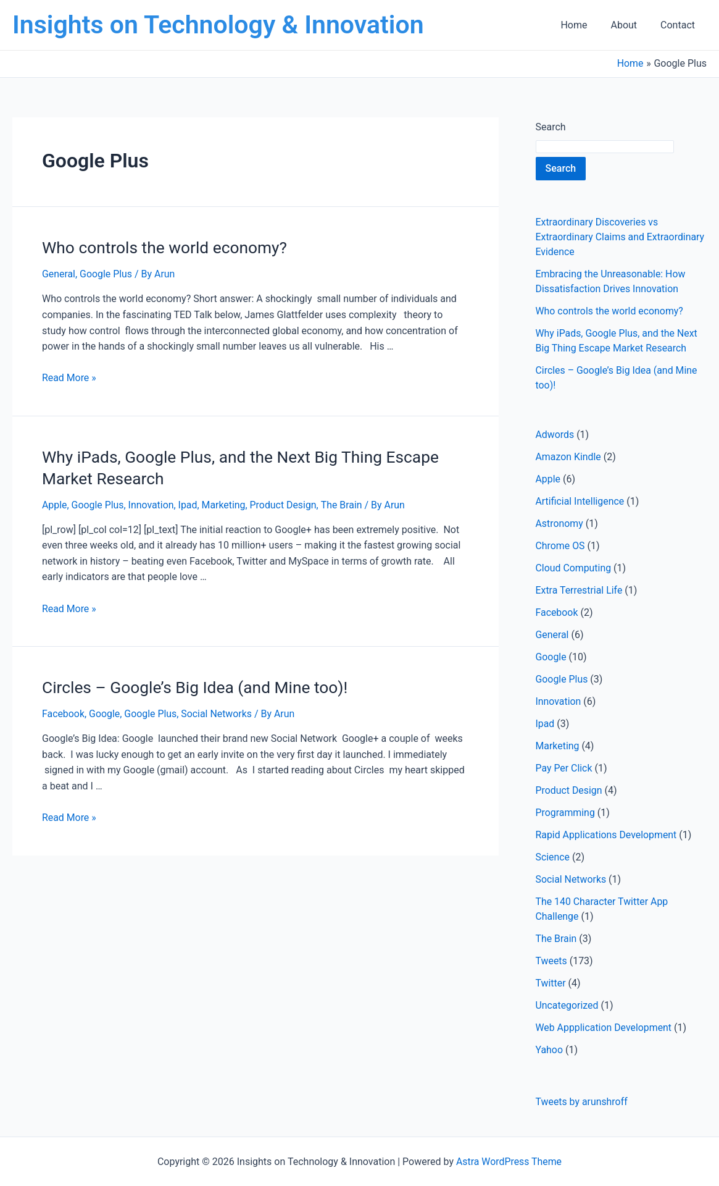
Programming (566, 812)
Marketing (224, 503)
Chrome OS (561, 546)
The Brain (343, 503)
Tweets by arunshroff (582, 1102)
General (58, 273)
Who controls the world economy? (163, 247)
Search (551, 127)
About (629, 25)
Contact (679, 25)
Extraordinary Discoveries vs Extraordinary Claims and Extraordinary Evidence (621, 237)
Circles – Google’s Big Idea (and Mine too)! (193, 685)
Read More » (69, 377)
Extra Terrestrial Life (579, 590)
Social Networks (218, 711)
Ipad (188, 503)
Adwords (555, 434)
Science (553, 857)
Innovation (152, 503)
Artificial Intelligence (580, 501)
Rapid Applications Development (607, 835)
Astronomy (560, 523)
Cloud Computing (574, 568)
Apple (54, 503)
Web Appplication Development (604, 1027)
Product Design (284, 503)
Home (583, 25)
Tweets (552, 961)
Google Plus (106, 273)
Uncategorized (567, 1005)
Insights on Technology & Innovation (218, 25)
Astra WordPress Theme (508, 1161)
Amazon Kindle (569, 457)
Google (105, 711)
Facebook (63, 711)
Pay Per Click (564, 768)
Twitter (551, 983)
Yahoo (549, 1050)
